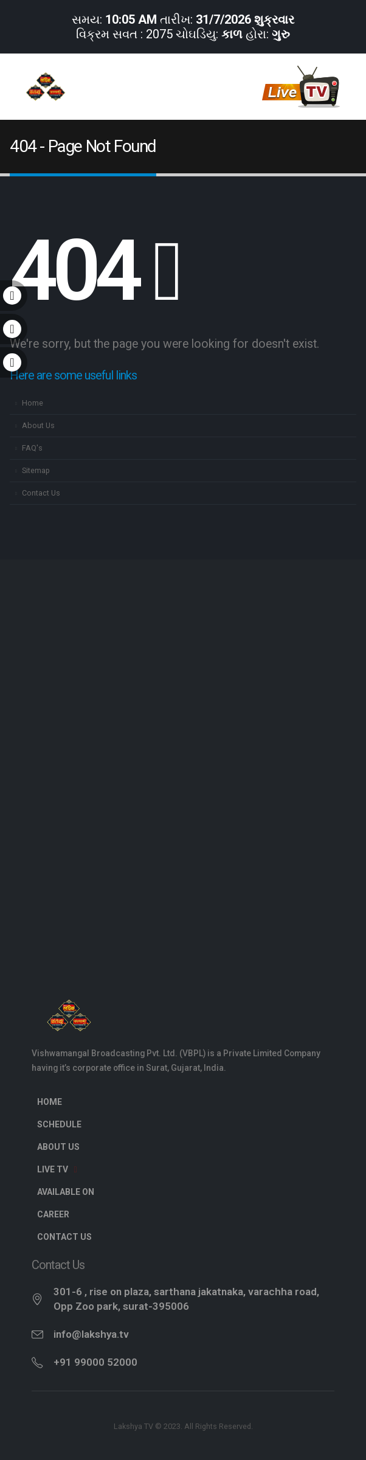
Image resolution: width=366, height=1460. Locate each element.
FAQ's (32, 447)
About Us (38, 425)
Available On (65, 1192)
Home (32, 402)
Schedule (59, 1124)
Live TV (59, 1169)
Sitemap (36, 470)
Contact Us (41, 492)
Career (53, 1214)
